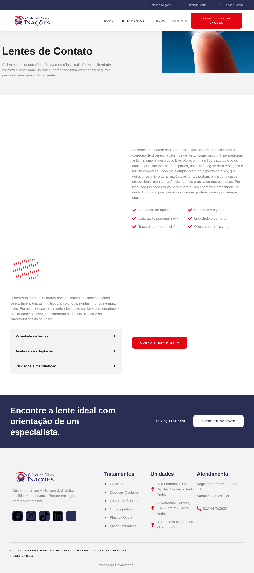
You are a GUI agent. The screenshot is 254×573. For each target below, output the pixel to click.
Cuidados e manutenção (36, 366)
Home (109, 20)
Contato (180, 20)
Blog (161, 20)
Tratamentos (134, 20)
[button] (66, 336)
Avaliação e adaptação (34, 351)
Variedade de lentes (32, 336)
